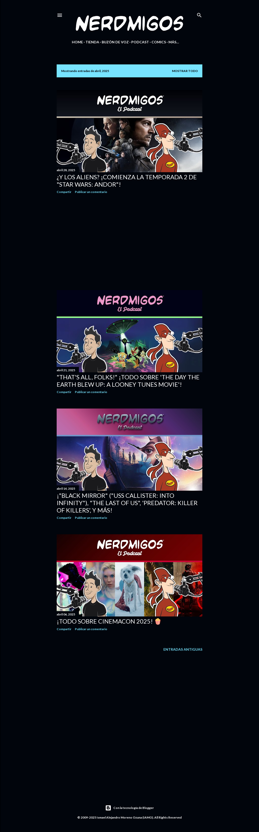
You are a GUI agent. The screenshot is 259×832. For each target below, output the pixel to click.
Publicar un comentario (91, 192)
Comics (159, 42)
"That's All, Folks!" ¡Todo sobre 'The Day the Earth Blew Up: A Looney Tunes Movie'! (128, 380)
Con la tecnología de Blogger (129, 808)
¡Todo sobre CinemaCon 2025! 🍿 (109, 621)
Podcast (140, 42)
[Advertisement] (129, 241)
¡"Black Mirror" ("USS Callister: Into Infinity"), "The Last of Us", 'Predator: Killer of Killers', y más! (127, 503)
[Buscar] (199, 14)
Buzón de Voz (115, 42)
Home (77, 42)
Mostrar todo (185, 71)
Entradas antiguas (182, 649)
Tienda (92, 42)
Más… (173, 42)
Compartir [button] (64, 192)
